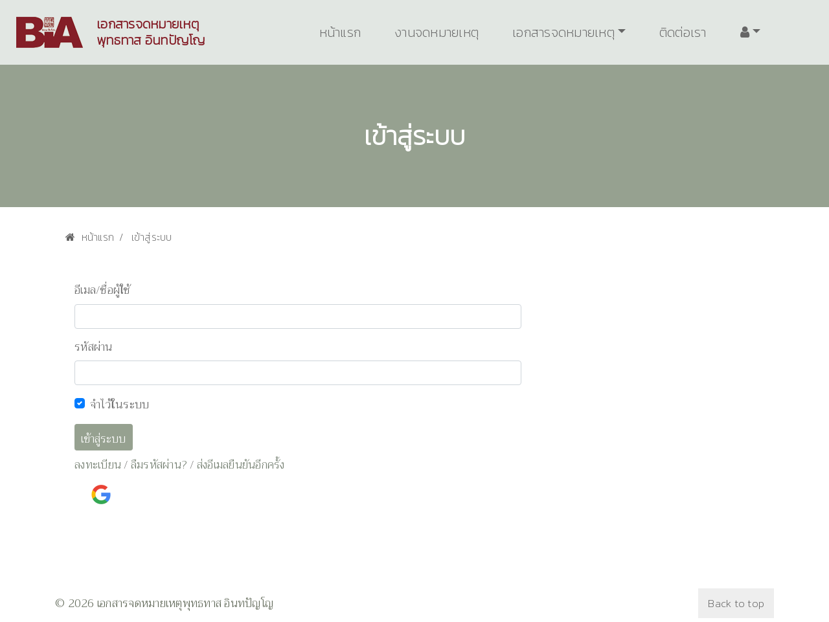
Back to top (736, 603)
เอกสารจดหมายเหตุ (563, 32)
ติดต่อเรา (683, 32)
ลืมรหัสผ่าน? (159, 465)
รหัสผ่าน (93, 347)
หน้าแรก (340, 32)
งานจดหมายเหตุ (436, 32)
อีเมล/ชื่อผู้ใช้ (102, 290)
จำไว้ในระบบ (119, 404)
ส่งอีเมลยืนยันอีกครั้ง (241, 465)
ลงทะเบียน (97, 465)
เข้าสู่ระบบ (103, 439)
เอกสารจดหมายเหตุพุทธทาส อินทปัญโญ (151, 32)
